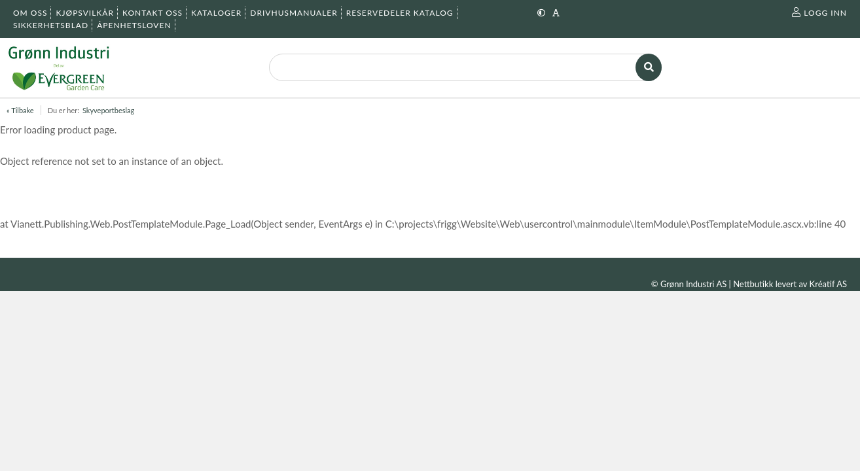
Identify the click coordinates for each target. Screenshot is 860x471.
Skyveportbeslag (108, 110)
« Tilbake (20, 110)
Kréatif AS (828, 284)
